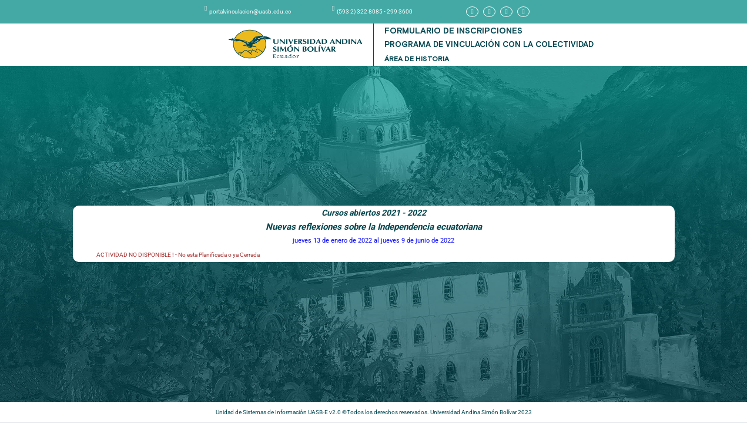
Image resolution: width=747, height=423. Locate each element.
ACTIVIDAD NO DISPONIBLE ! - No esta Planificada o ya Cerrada (178, 254)
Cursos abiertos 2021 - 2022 (373, 212)
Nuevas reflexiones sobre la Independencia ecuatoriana (374, 226)
